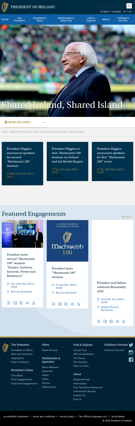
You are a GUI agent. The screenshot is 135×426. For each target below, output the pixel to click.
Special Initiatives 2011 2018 (24, 131)
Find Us (77, 399)
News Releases (77, 131)
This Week (17, 375)
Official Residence (83, 354)
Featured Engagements (24, 383)
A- (124, 11)
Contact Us (79, 395)
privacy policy (67, 416)
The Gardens (80, 362)
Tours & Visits (81, 365)
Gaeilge (116, 11)
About (106, 19)
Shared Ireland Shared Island (54, 131)
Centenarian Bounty (84, 391)
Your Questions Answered (87, 387)
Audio (45, 375)
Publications (49, 387)
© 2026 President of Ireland (116, 420)
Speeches (47, 371)
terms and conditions (44, 416)
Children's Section (123, 19)
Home (5, 19)
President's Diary (39, 19)
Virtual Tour (80, 350)
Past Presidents (20, 362)
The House (79, 357)
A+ (130, 11)
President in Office (22, 350)
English (105, 11)
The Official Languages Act (93, 416)
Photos (46, 382)
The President (19, 19)
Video (45, 379)
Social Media (118, 416)
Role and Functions (22, 354)
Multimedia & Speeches (66, 19)
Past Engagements (21, 379)
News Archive (50, 350)
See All (127, 216)
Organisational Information (81, 381)
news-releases (18, 122)
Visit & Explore (91, 19)
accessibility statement (16, 416)
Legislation (17, 357)
